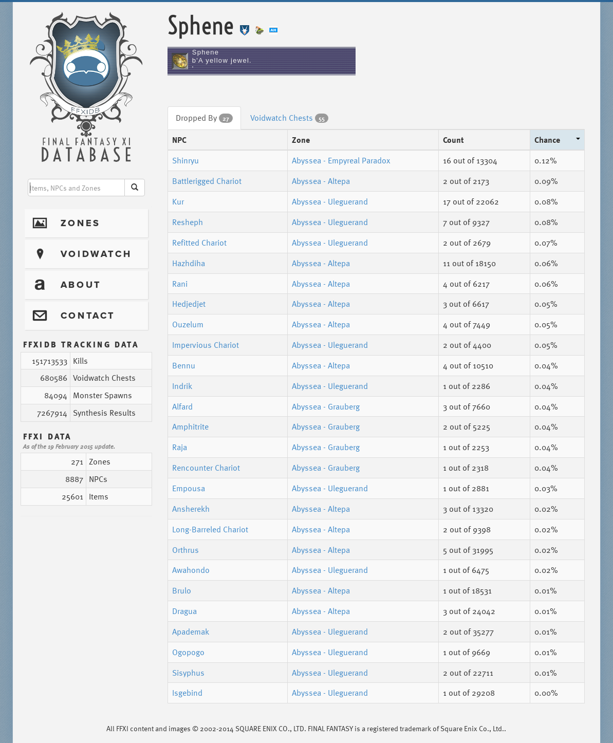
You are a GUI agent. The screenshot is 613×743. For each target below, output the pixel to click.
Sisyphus (188, 672)
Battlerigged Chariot (207, 181)
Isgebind (187, 692)
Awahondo (191, 570)
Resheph (187, 222)
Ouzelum (187, 324)
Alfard (182, 406)
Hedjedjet (189, 304)
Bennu (183, 365)
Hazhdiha (188, 263)
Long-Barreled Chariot (210, 529)
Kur (178, 201)
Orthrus (185, 550)
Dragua (184, 611)
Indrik (182, 386)
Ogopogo (188, 652)
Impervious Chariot (205, 345)
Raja (179, 447)
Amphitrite (190, 426)
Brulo (181, 590)
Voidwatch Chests (289, 118)
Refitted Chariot (199, 242)
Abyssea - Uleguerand (330, 201)
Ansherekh (191, 509)
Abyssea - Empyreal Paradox (341, 160)
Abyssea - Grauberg (326, 406)
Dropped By (204, 118)
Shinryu (185, 160)
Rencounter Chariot (206, 467)
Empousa (188, 488)
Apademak (190, 631)
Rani (180, 283)
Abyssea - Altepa (321, 181)
